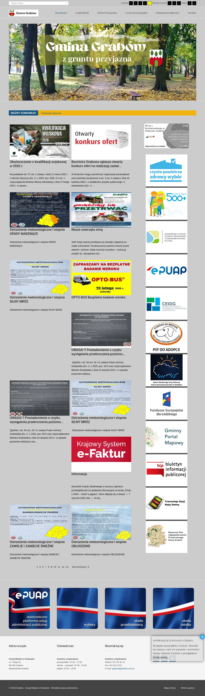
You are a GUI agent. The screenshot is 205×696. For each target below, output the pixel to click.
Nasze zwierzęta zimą (87, 229)
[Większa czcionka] (179, 3)
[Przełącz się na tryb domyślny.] (131, 3)
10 (55, 567)
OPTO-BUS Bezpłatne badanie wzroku (98, 297)
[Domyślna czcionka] (174, 3)
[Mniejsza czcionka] (170, 3)
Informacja (79, 474)
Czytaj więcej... (161, 657)
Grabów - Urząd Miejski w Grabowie (33, 688)
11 (59, 567)
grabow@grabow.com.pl (123, 668)
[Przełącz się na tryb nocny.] (136, 3)
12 (63, 567)
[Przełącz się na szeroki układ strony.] (194, 3)
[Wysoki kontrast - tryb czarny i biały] (140, 3)
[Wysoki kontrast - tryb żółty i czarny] (150, 3)
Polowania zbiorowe (51, 113)
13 (67, 567)
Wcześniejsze (80, 567)
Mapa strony (170, 688)
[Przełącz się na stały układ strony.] (190, 3)
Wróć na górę (188, 688)
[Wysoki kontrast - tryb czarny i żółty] (145, 3)
